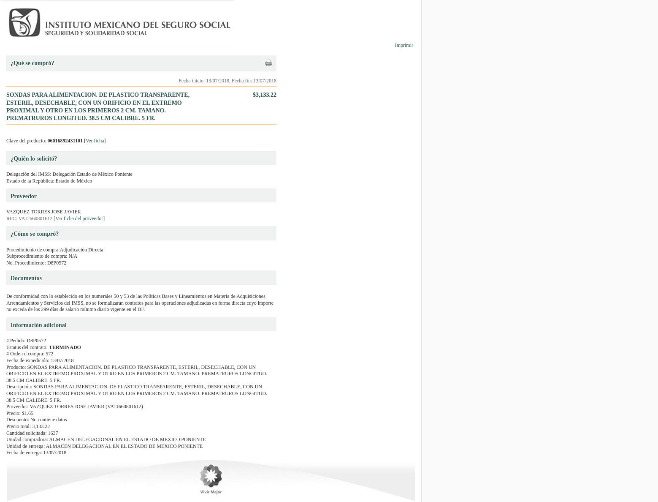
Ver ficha (95, 141)
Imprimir (404, 45)
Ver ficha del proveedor (79, 218)
